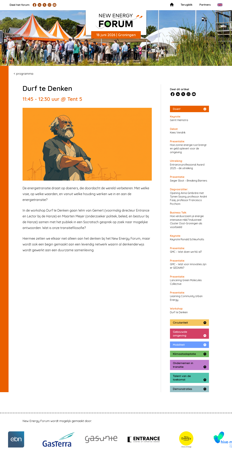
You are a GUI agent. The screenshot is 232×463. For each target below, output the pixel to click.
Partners (205, 4)
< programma (23, 74)
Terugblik (186, 4)
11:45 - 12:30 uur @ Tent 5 (52, 99)
